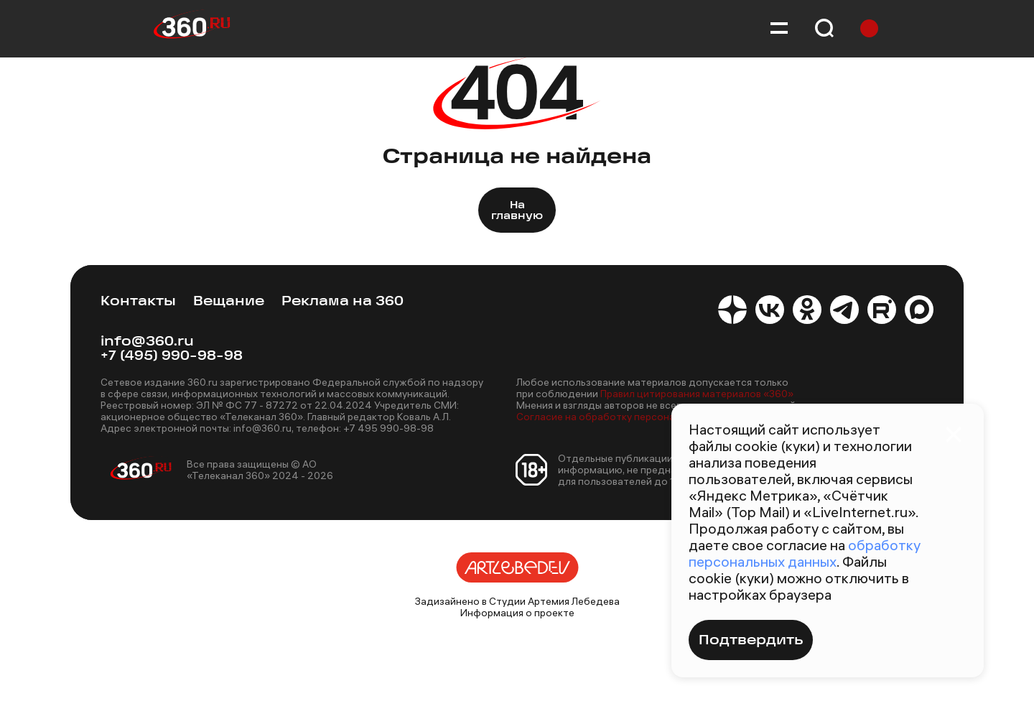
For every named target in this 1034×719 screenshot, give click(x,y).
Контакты (138, 302)
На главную (517, 211)
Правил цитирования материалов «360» (696, 393)
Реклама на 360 (342, 302)
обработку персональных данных (805, 553)
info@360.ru (147, 342)
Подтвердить (751, 641)
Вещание (228, 302)
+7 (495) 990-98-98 (172, 357)
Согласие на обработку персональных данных (628, 416)
